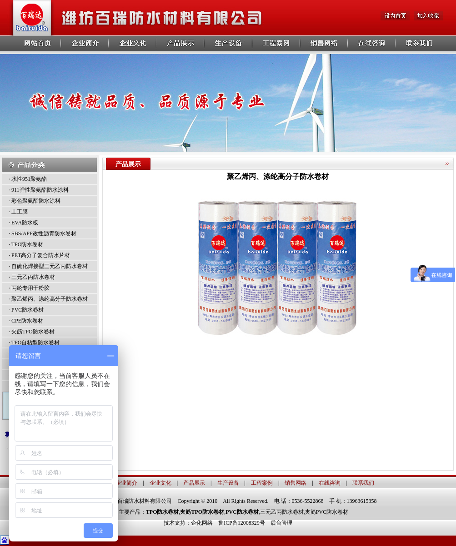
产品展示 (194, 483)
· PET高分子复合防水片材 (39, 255)
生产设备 (228, 483)
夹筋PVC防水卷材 (326, 512)
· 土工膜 (18, 211)
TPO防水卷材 (162, 512)
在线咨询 (330, 483)
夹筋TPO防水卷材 (202, 512)
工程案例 (262, 483)
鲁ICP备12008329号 (244, 523)
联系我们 (363, 483)
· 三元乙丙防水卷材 (32, 277)
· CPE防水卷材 (26, 321)
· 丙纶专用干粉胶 (29, 288)
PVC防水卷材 (242, 512)
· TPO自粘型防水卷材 (34, 342)
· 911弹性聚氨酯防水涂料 (39, 190)
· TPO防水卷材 (26, 244)
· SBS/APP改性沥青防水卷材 (42, 233)
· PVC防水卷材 (26, 310)
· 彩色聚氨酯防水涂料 (34, 201)
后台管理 (281, 523)
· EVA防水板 (23, 222)
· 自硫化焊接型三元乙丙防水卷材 (48, 266)
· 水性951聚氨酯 (28, 179)
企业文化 (160, 483)
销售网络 (295, 483)
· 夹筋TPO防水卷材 (32, 331)
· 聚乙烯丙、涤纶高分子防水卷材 (48, 299)
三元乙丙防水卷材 (282, 512)
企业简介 (126, 483)
